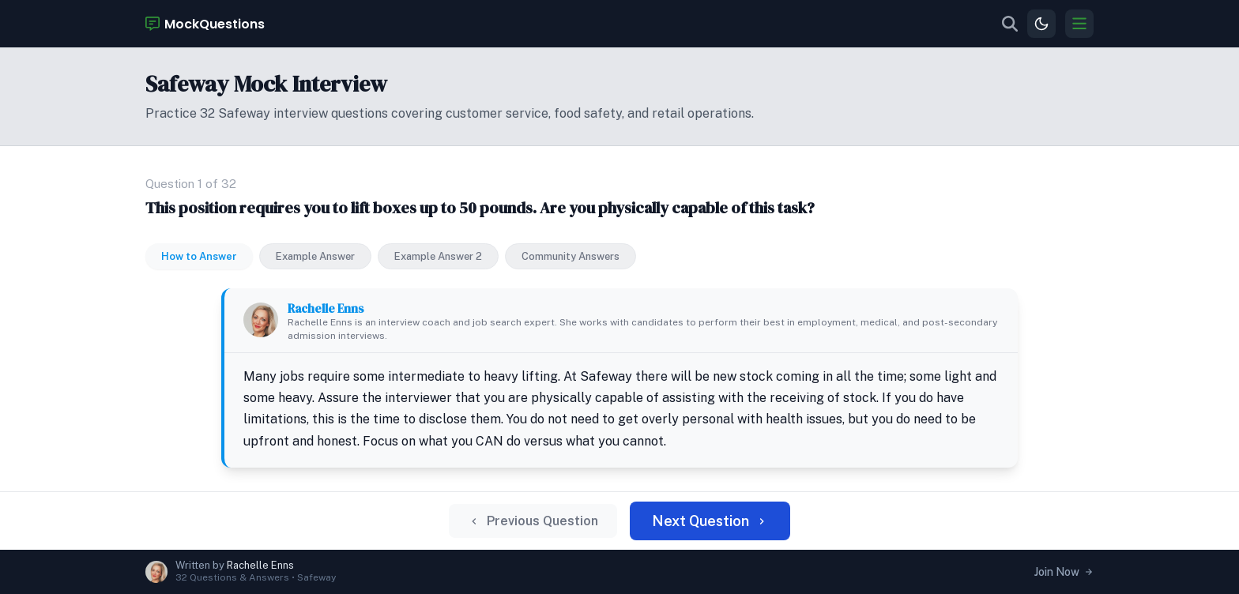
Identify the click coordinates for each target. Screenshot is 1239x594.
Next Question (710, 521)
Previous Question (533, 520)
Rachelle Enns (326, 308)
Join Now (1064, 572)
